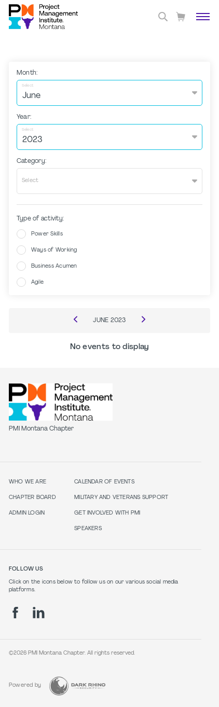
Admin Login (27, 513)
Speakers (88, 529)
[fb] (15, 612)
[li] (38, 612)
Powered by (25, 685)
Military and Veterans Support (121, 498)
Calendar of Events (104, 482)
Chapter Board (32, 498)
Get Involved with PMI (107, 513)
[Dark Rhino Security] (77, 686)
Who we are (27, 482)
